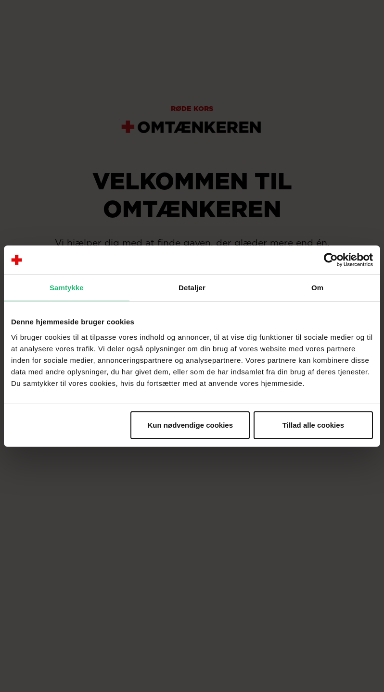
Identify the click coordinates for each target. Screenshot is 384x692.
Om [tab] (317, 288)
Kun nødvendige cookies (190, 424)
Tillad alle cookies (313, 424)
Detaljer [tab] (192, 288)
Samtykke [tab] (67, 288)
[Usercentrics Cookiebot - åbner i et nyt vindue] (331, 260)
